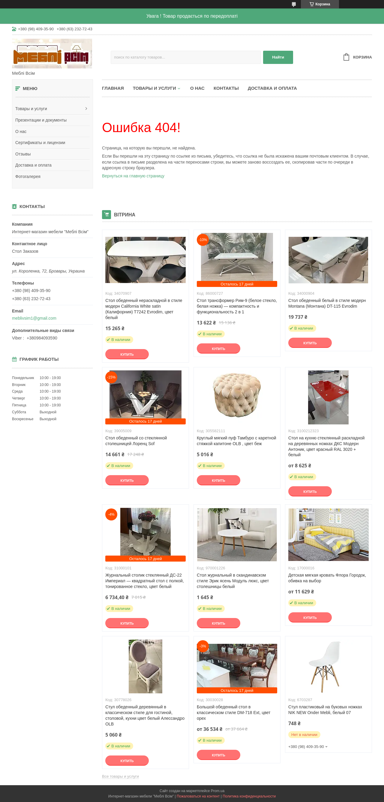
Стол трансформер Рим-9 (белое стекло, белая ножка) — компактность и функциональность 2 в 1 (237, 306)
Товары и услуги (31, 108)
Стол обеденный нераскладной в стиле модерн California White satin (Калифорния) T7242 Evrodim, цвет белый (143, 309)
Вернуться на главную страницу (133, 175)
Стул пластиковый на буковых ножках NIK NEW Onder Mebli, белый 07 (325, 709)
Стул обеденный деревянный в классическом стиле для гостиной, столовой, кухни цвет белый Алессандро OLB (144, 715)
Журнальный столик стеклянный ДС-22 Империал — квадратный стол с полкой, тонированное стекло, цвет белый (144, 581)
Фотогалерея (27, 176)
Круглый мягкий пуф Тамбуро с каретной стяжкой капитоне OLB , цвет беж (236, 441)
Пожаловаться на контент (198, 796)
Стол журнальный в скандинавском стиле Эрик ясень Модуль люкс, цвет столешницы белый (233, 581)
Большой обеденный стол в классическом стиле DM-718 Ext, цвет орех (234, 712)
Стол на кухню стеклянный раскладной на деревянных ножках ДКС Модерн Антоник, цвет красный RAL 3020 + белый (326, 446)
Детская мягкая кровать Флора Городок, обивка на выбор (327, 578)
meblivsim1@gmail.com (34, 318)
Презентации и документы (41, 120)
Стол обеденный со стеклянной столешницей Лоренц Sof (136, 441)
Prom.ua (217, 791)
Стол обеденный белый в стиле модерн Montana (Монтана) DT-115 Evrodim (327, 303)
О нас (20, 131)
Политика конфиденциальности (249, 796)
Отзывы (23, 154)
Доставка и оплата (33, 165)
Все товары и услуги (120, 776)
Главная (113, 88)
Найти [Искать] (278, 57)
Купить (127, 354)
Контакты (226, 88)
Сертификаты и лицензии (40, 142)
